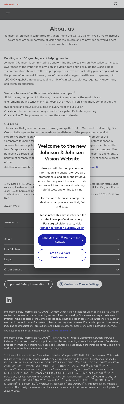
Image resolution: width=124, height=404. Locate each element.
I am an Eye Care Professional (59, 255)
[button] (62, 255)
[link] (62, 240)
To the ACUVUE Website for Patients (60, 240)
